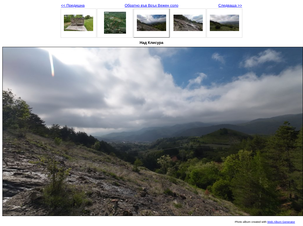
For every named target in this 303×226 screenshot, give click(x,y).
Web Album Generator (281, 221)
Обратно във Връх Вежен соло (151, 5)
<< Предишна (73, 5)
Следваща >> (230, 5)
